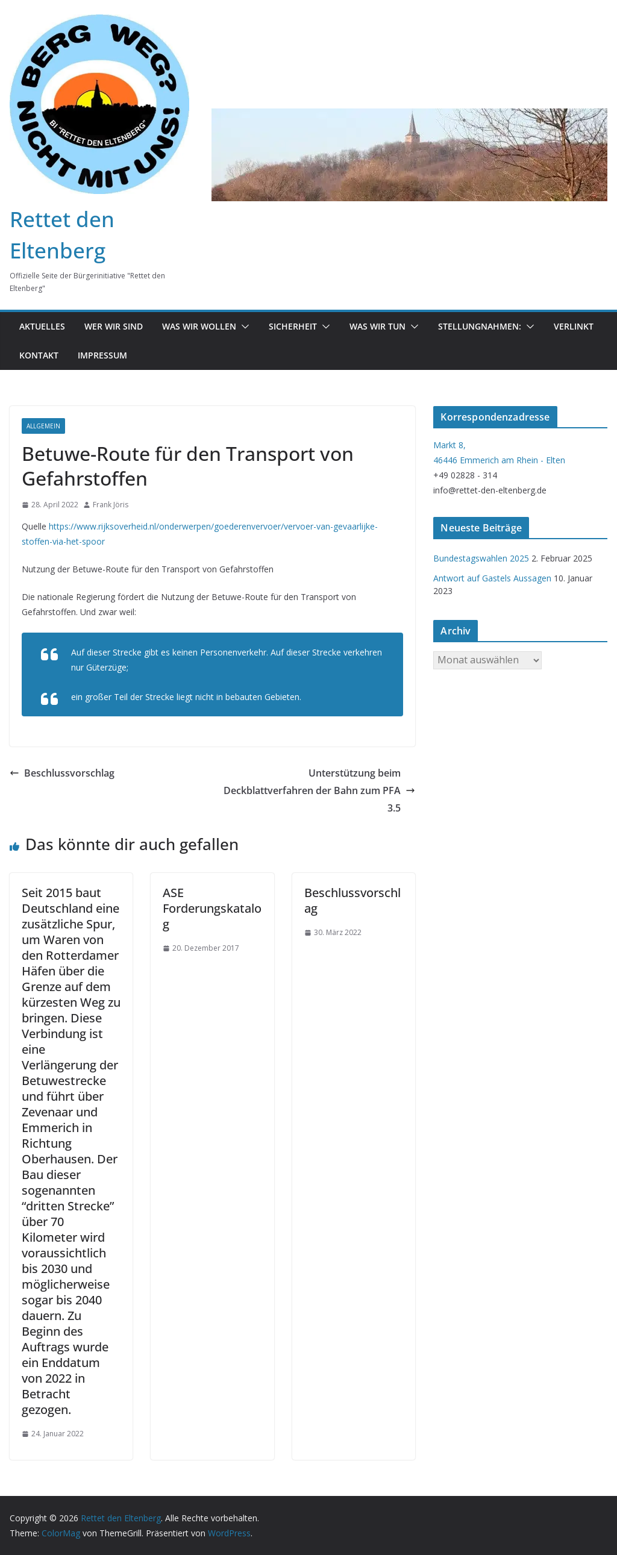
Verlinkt (574, 326)
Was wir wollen (199, 326)
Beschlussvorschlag (62, 773)
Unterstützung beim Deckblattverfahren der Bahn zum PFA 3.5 (319, 790)
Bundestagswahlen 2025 (481, 558)
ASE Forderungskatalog (212, 908)
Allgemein (43, 426)
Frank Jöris (110, 504)
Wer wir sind (113, 326)
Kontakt (38, 355)
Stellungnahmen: (479, 326)
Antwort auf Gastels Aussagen (492, 578)
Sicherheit (293, 326)
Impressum (102, 355)
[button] (242, 326)
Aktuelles (42, 326)
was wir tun (377, 326)
